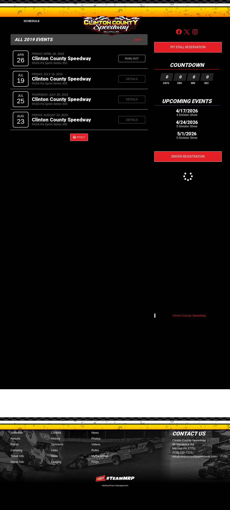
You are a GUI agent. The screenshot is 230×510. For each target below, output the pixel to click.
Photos (95, 438)
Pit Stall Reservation (188, 47)
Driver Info (17, 462)
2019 (137, 39)
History (55, 438)
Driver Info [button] (174, 21)
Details (132, 79)
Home (11, 21)
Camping (16, 450)
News (95, 432)
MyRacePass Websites (115, 478)
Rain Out (132, 58)
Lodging (56, 462)
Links (54, 450)
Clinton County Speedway (61, 58)
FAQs (95, 462)
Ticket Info (17, 456)
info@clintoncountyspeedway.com (194, 456)
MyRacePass (100, 456)
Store (54, 456)
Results (15, 438)
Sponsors (198, 21)
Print (79, 137)
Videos (95, 444)
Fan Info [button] (152, 21)
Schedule (32, 21)
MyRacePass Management (115, 485)
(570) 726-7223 (182, 452)
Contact (217, 21)
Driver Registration (188, 156)
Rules (95, 450)
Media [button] (70, 21)
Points (52, 21)
